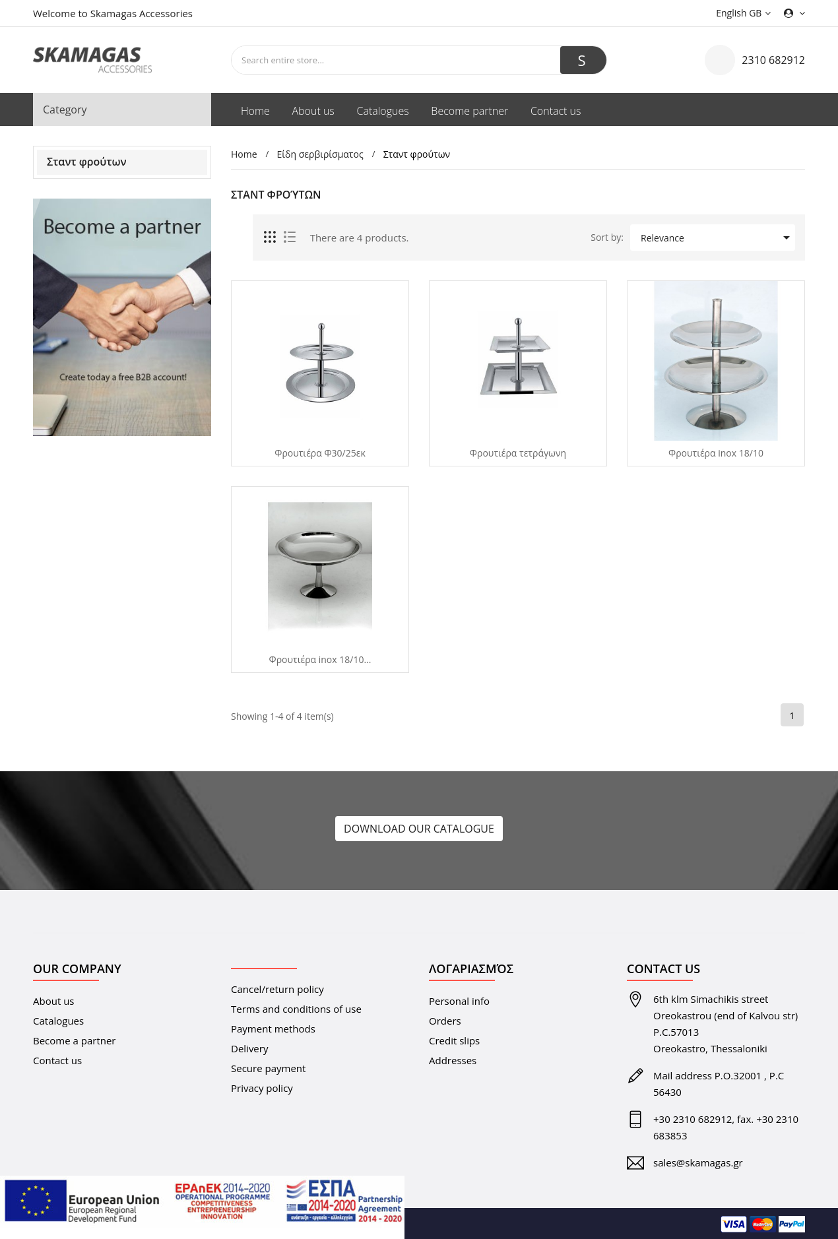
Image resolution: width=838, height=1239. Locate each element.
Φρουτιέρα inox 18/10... (320, 660)
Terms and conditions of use (296, 1008)
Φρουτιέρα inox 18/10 (715, 453)
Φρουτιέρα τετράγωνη (518, 453)
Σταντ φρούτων (87, 161)
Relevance (717, 237)
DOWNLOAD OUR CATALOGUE (419, 828)
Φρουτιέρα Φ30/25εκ (320, 453)
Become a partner (74, 1040)
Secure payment (268, 1068)
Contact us (57, 1060)
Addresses (452, 1060)
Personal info (459, 1000)
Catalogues (58, 1020)
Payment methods (273, 1028)
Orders (445, 1020)
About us (53, 1000)
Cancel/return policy (277, 989)
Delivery (249, 1048)
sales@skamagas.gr (698, 1162)
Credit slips (454, 1040)
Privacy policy (262, 1088)
